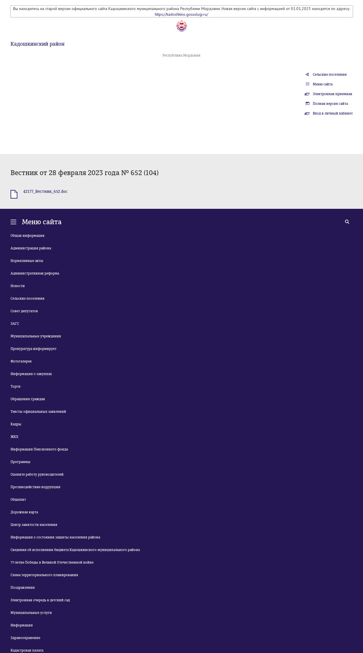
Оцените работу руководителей (37, 474)
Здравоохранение (25, 638)
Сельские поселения (330, 75)
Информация (22, 625)
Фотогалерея (21, 361)
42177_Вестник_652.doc (45, 191)
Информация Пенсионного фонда (39, 449)
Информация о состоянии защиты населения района (55, 537)
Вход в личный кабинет (333, 113)
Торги (16, 386)
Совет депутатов (24, 311)
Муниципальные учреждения (36, 336)
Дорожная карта (24, 512)
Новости (18, 286)
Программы (21, 462)
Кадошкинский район (37, 44)
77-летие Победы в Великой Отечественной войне (52, 562)
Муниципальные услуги (31, 613)
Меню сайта (322, 84)
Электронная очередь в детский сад (40, 600)
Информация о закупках (31, 374)
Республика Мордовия (181, 55)
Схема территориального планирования (44, 575)
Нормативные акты (27, 261)
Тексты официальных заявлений (38, 412)
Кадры (16, 424)
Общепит (18, 500)
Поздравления (23, 588)
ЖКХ (14, 437)
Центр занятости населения (34, 525)
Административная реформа (35, 273)
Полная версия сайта (330, 104)
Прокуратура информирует (33, 349)
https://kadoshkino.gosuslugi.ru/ (181, 14)
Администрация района (31, 248)
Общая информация (27, 236)
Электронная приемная (332, 94)
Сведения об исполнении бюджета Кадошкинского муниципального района (75, 550)
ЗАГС (15, 324)
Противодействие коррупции (35, 487)
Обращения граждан (28, 399)
